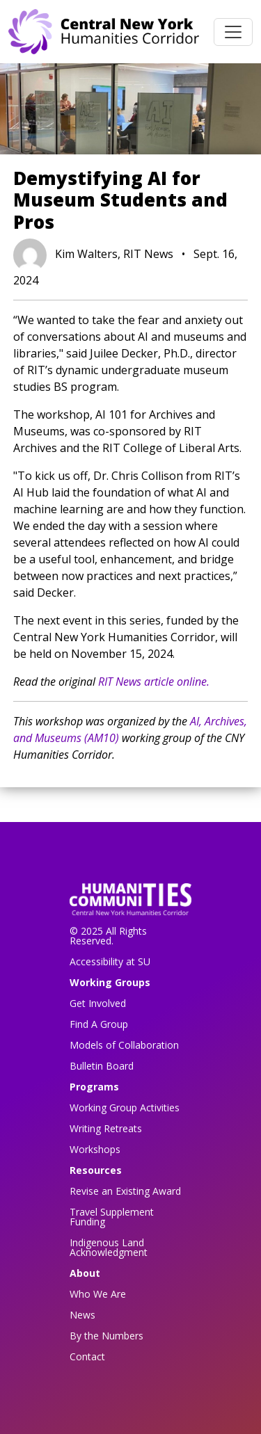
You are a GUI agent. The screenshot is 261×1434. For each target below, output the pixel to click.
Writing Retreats (106, 1128)
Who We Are (98, 1293)
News (82, 1314)
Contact (87, 1356)
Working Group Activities (125, 1107)
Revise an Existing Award (125, 1191)
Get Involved (98, 1003)
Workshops (95, 1149)
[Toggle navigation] (233, 32)
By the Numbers (106, 1335)
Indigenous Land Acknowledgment (109, 1247)
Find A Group (99, 1024)
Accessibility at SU (110, 961)
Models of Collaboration (124, 1045)
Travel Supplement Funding (112, 1216)
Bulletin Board (102, 1065)
